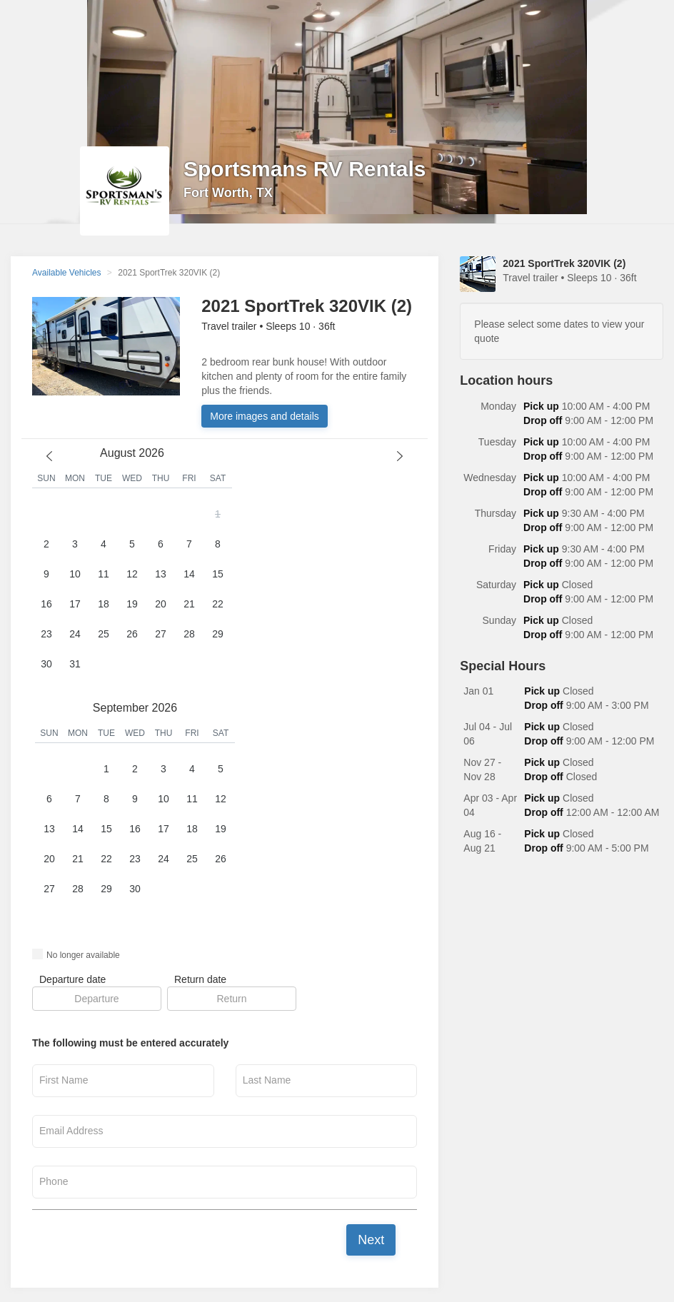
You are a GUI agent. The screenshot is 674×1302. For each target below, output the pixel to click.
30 (46, 664)
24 (75, 634)
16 (46, 604)
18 (103, 604)
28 (189, 634)
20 (160, 604)
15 (217, 574)
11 (103, 574)
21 (189, 604)
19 (132, 604)
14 (189, 574)
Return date (200, 979)
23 (46, 634)
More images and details (264, 416)
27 (160, 634)
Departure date (72, 979)
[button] (132, 590)
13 (160, 574)
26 (132, 634)
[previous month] (49, 456)
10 (75, 574)
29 (217, 634)
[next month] (399, 456)
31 (75, 664)
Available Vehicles (66, 273)
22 (217, 604)
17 (75, 604)
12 (132, 574)
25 (103, 634)
